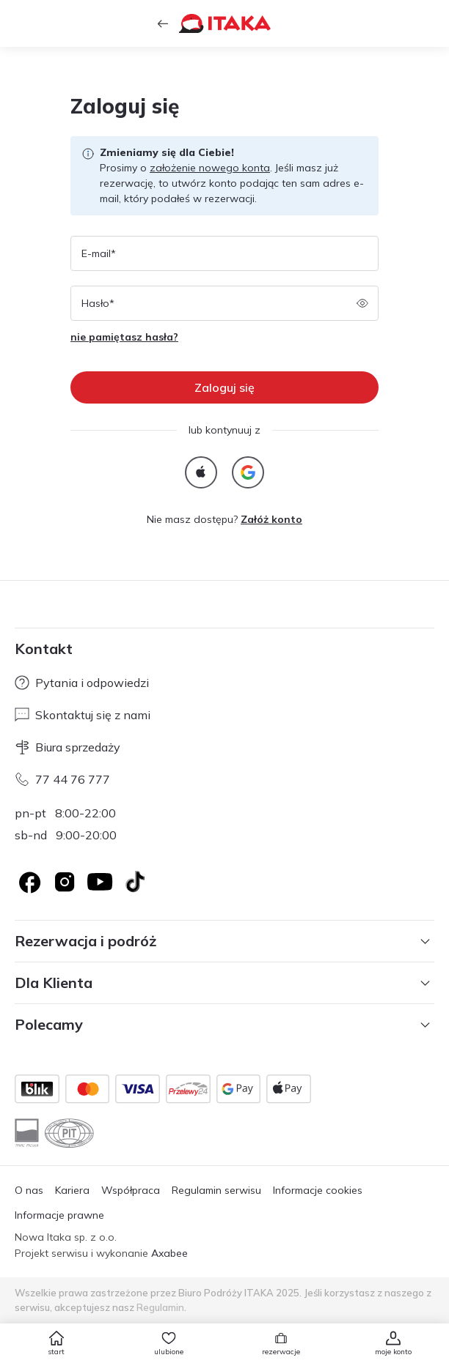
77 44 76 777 (62, 779)
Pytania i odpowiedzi (82, 682)
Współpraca (130, 1190)
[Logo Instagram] (64, 881)
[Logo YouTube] (99, 881)
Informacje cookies (317, 1190)
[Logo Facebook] (29, 881)
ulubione (168, 1351)
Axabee (169, 1253)
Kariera (72, 1190)
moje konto (393, 1351)
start (56, 1351)
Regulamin (160, 1307)
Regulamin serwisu (216, 1190)
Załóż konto (271, 519)
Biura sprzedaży (67, 747)
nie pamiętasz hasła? (124, 336)
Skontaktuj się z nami (82, 715)
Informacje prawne (59, 1215)
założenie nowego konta (210, 167)
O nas (29, 1190)
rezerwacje (281, 1351)
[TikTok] (135, 881)
